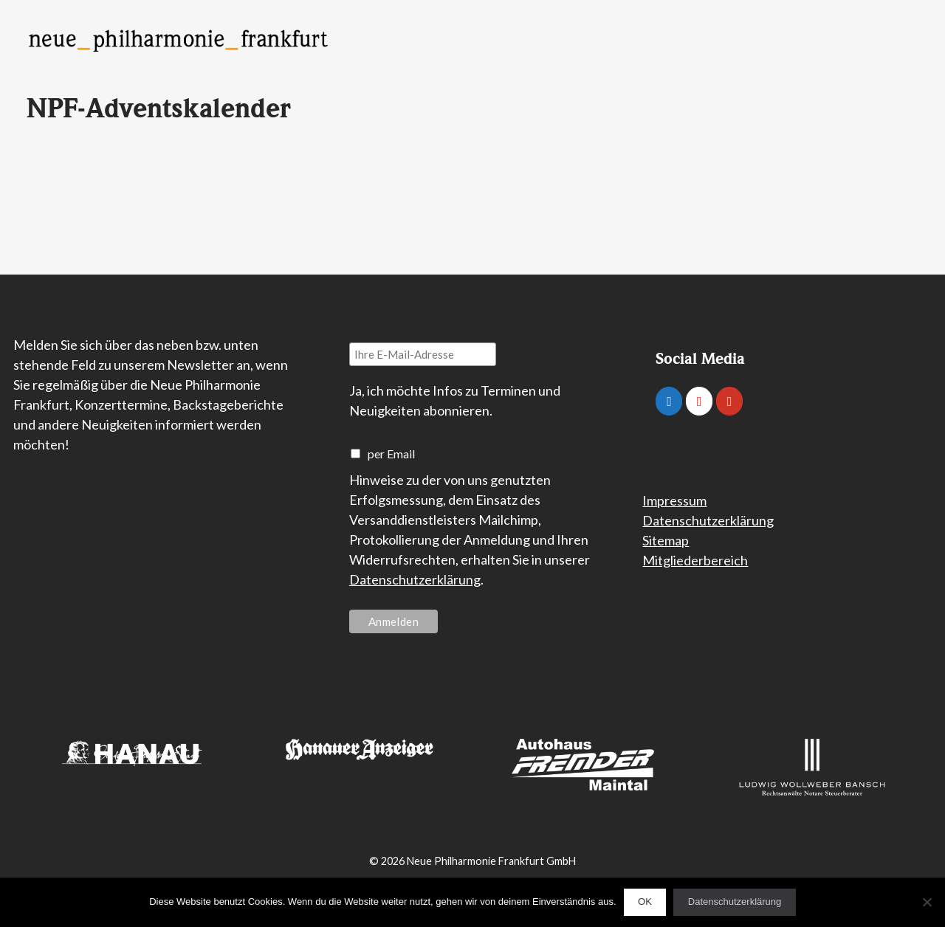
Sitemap (665, 540)
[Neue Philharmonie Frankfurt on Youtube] (729, 401)
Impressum (674, 500)
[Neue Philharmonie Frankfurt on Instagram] (699, 401)
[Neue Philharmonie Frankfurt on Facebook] (669, 401)
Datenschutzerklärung (415, 579)
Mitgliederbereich (695, 560)
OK (645, 901)
